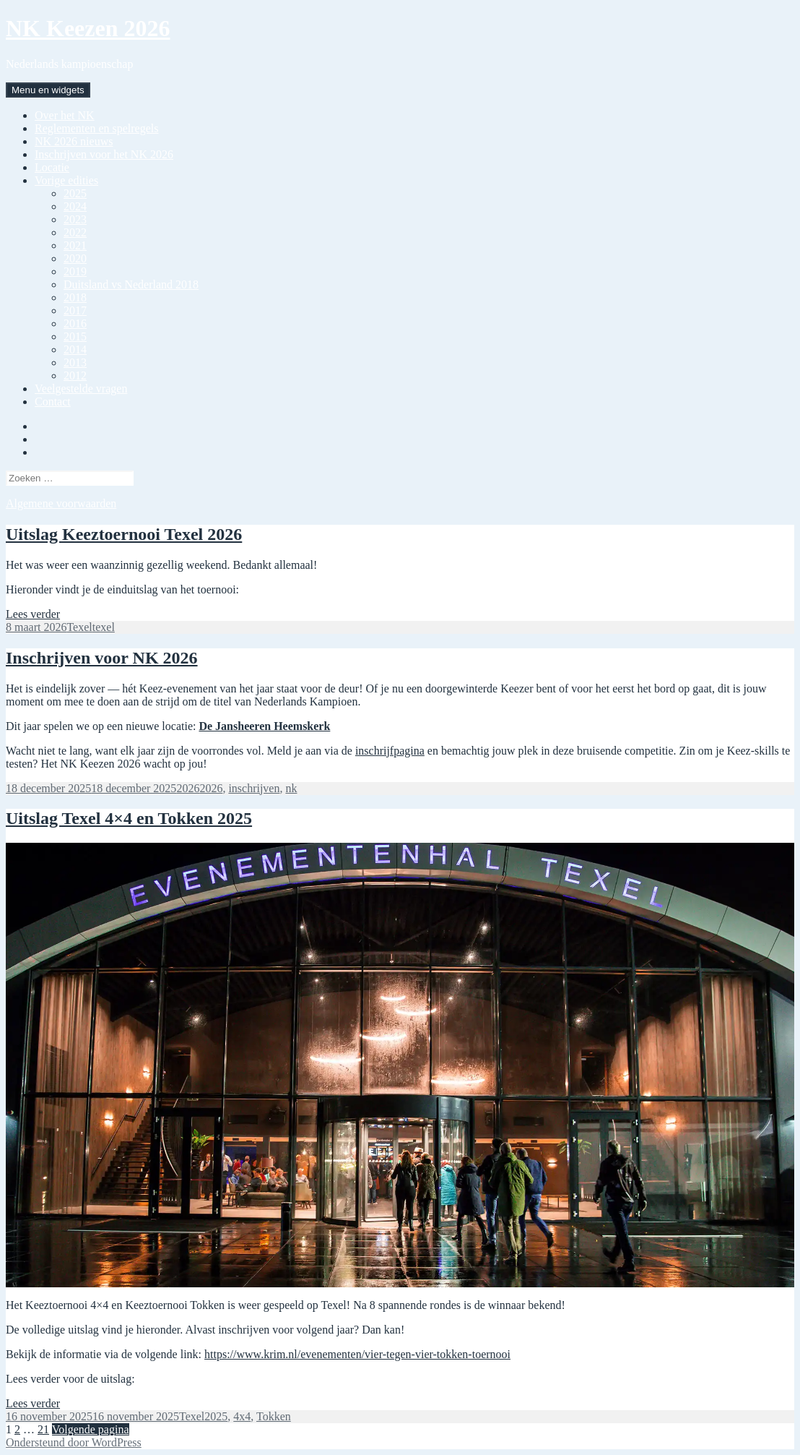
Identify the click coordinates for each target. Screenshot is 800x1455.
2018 (75, 297)
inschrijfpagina (390, 750)
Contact (53, 401)
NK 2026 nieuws (74, 141)
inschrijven (253, 788)
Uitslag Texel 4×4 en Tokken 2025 (129, 818)
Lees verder (33, 614)
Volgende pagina (90, 1429)
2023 (75, 219)
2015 (75, 336)
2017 (75, 310)
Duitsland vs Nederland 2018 (131, 284)
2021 (75, 245)
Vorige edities (66, 180)
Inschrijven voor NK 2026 (102, 657)
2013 (75, 362)
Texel (79, 627)
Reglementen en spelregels (97, 128)
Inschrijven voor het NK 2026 (104, 154)
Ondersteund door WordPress (74, 1442)
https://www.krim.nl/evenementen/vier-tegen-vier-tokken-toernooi (357, 1354)
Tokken (273, 1416)
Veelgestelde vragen (81, 388)
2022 (75, 232)
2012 (75, 375)
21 (43, 1429)
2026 (187, 788)
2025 (75, 193)
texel (103, 627)
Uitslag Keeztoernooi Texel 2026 (124, 534)
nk (291, 788)
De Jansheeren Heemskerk (264, 726)
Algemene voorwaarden (61, 503)
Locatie (52, 167)
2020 (75, 258)
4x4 (242, 1416)
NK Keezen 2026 (88, 28)
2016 (75, 323)
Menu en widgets (48, 90)
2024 (75, 206)
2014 (75, 349)
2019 (75, 271)
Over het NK (65, 115)
